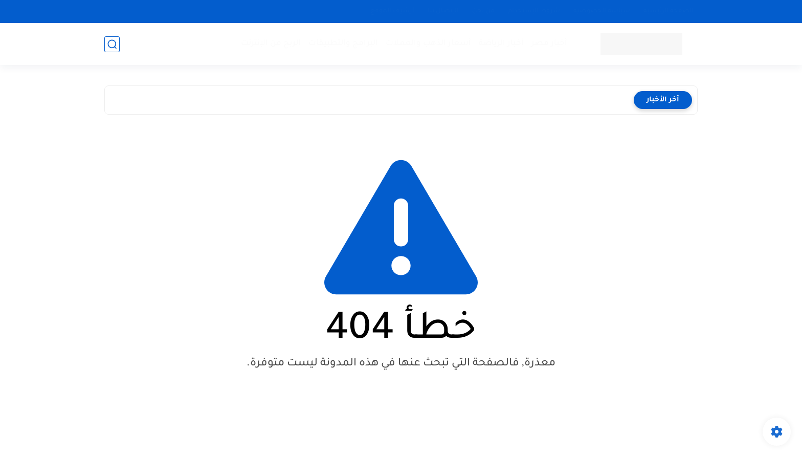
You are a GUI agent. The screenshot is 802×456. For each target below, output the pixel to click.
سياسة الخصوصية (601, 11)
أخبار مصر (549, 43)
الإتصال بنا (443, 11)
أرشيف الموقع (392, 11)
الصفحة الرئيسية (668, 11)
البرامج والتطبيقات (343, 43)
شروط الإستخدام (534, 11)
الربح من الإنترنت (271, 43)
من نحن (483, 11)
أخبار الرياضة (501, 43)
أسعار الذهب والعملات (428, 43)
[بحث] (112, 44)
